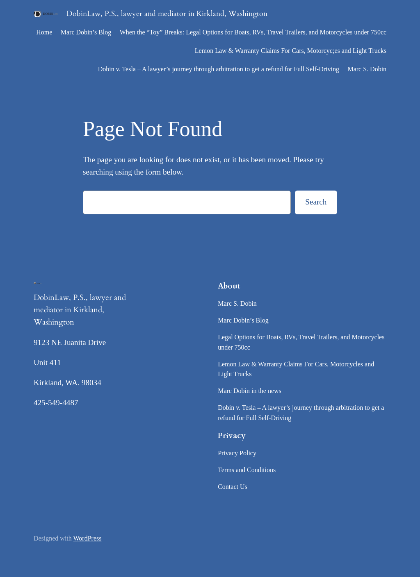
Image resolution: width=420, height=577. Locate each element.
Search (315, 202)
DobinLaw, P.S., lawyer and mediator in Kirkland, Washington (166, 13)
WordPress (87, 538)
